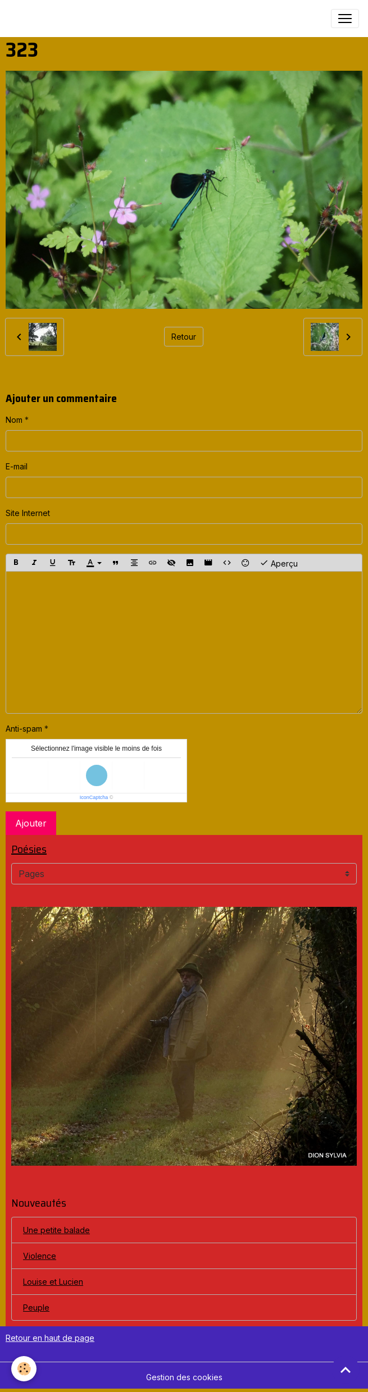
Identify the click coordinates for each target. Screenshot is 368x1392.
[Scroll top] (345, 1370)
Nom (14, 420)
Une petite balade (56, 1230)
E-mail (17, 466)
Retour (183, 336)
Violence (39, 1256)
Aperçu (279, 562)
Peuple (36, 1307)
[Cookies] (24, 1368)
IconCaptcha (94, 797)
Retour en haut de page (50, 1338)
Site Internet (28, 513)
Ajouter (31, 823)
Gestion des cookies (184, 1377)
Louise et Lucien (53, 1281)
